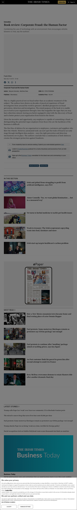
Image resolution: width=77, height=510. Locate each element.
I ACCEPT (9, 506)
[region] (38, 493)
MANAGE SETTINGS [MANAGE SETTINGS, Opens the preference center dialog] (25, 506)
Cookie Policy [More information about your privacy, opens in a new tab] (8, 490)
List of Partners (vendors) (8, 502)
